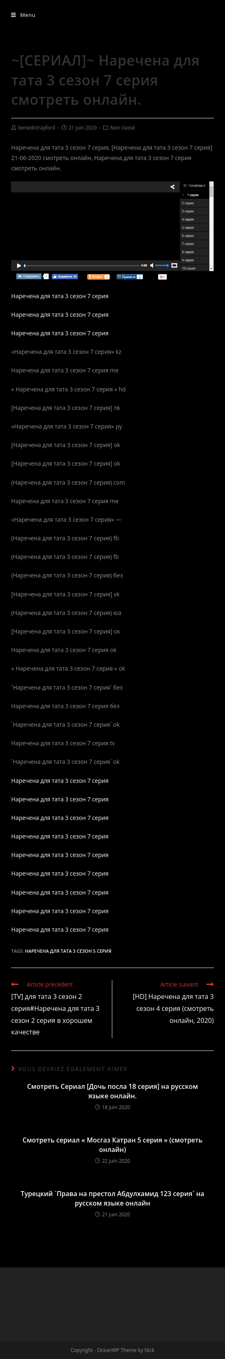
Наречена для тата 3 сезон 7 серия (59, 296)
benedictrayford (36, 127)
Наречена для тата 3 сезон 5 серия (68, 951)
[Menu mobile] (23, 15)
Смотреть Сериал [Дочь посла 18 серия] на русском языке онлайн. (112, 1091)
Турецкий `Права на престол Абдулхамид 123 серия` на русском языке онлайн (112, 1198)
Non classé (122, 127)
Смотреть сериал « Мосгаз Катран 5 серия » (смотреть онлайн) (112, 1144)
